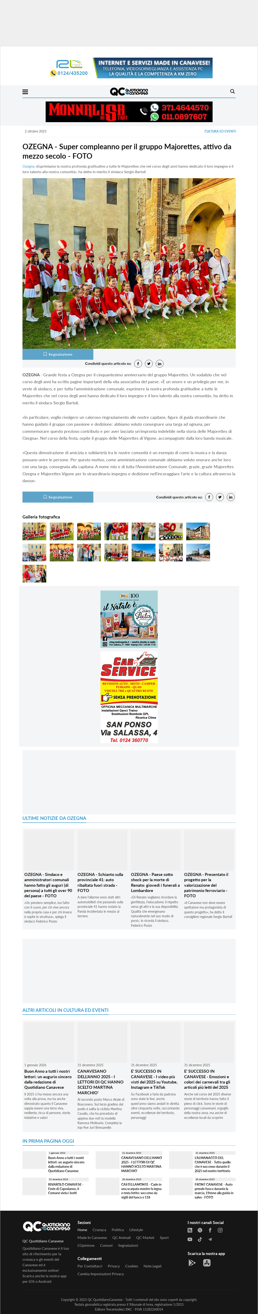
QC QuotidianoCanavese (105, 1300)
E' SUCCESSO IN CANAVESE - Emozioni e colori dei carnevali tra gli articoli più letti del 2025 (207, 1079)
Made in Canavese (92, 1237)
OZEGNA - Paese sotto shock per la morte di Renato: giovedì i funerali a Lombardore (155, 882)
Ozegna (28, 166)
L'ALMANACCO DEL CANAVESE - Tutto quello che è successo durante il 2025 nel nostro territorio (213, 1164)
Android (44, 1281)
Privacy (114, 1266)
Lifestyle (136, 1229)
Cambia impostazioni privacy (101, 1274)
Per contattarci (90, 1266)
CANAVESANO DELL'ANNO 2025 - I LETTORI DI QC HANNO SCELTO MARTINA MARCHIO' (101, 1082)
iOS (32, 1281)
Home (82, 1229)
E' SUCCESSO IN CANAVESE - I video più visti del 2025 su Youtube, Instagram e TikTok (154, 1079)
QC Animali (121, 1237)
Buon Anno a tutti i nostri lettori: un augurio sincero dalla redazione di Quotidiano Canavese (48, 1079)
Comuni (106, 1245)
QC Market (145, 1237)
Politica (118, 1229)
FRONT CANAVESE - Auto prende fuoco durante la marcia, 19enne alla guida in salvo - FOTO (214, 1190)
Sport (164, 1237)
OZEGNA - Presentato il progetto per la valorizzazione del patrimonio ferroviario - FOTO (206, 885)
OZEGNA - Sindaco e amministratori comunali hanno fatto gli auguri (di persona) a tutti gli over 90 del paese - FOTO (48, 885)
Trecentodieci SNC (119, 1309)
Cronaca (99, 1229)
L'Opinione (86, 1245)
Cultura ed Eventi (220, 131)
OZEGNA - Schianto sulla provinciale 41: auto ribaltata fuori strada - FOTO (100, 882)
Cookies (131, 1266)
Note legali (152, 1266)
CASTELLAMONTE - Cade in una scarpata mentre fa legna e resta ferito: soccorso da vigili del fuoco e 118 (141, 1190)
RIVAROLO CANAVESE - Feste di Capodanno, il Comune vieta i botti (65, 1188)
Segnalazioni (128, 1245)
